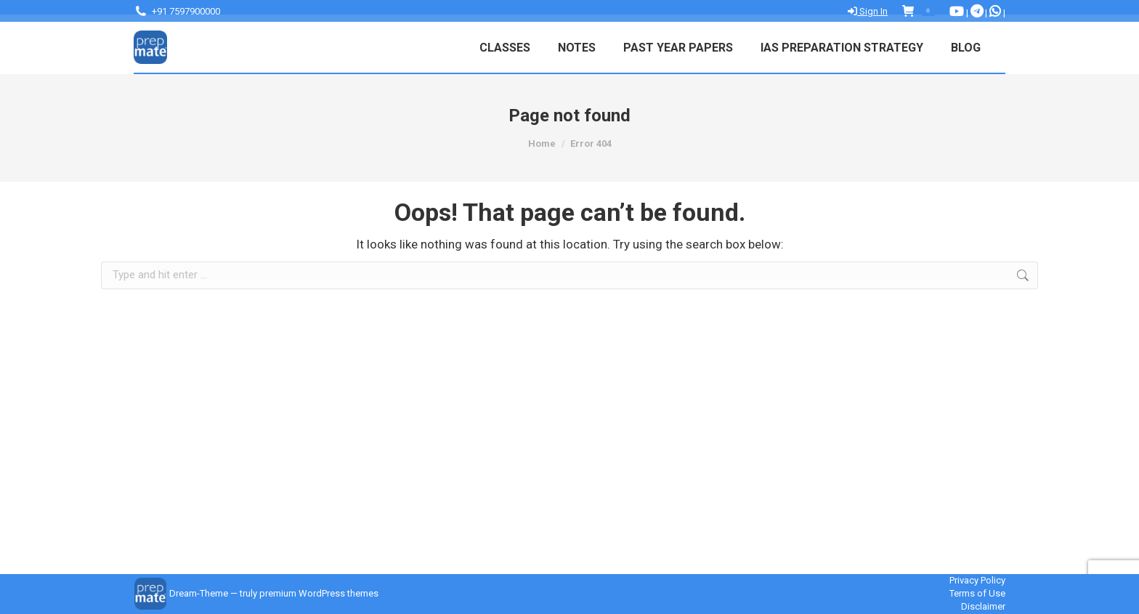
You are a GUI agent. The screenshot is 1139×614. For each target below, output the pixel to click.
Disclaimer (983, 606)
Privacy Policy (977, 580)
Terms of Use (977, 593)
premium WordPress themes (318, 593)
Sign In (868, 11)
